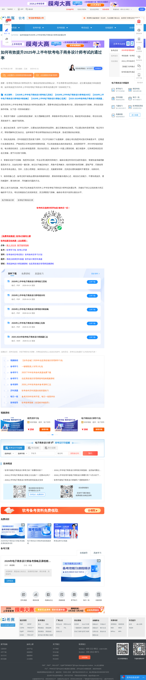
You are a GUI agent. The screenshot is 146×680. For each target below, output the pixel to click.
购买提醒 (4, 659)
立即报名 (10, 581)
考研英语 (121, 624)
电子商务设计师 (8, 200)
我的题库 (140, 82)
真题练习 (39, 273)
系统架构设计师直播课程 (17, 264)
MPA (119, 631)
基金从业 (103, 631)
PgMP (22, 631)
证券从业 (95, 631)
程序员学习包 (33, 418)
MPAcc (113, 631)
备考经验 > (15, 35)
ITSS (57, 628)
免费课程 (25, 273)
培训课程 (114, 61)
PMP (21, 624)
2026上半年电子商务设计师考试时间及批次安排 (24, 480)
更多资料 (94, 274)
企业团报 (139, 49)
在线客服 (84, 657)
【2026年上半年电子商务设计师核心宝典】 (48, 99)
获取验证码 (74, 453)
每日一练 (86, 596)
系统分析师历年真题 (15, 259)
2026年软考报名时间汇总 (131, 50)
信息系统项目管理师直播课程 (41, 264)
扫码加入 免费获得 (37, 494)
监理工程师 (85, 631)
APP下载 (139, 76)
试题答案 (98, 596)
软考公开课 (22, 250)
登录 (142, 9)
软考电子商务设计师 (25, 200)
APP (20, 9)
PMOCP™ (30, 628)
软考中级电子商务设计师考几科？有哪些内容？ (24, 470)
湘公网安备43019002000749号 (99, 672)
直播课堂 (30, 652)
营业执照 (56, 659)
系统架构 (48, 628)
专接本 (131, 628)
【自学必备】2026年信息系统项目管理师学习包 (42, 360)
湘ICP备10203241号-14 (80, 672)
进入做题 (135, 115)
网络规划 (41, 628)
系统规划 (41, 631)
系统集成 (48, 631)
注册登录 (4, 649)
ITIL (65, 628)
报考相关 (114, 56)
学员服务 (139, 40)
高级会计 (95, 628)
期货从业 (95, 635)
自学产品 (30, 649)
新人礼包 (139, 22)
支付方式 (4, 655)
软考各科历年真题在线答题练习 (35, 391)
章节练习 (74, 596)
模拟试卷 (36, 596)
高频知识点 (49, 596)
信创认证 (59, 631)
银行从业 (103, 628)
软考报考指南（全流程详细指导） (36, 403)
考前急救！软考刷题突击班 (132, 56)
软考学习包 (11, 250)
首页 (3, 9)
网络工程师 (49, 635)
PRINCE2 (30, 631)
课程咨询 (139, 31)
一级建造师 (78, 628)
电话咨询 (139, 58)
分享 (7, 40)
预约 (90, 453)
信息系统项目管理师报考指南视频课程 (38, 378)
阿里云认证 (67, 624)
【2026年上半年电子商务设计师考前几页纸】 (33, 95)
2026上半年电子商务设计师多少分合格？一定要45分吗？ (27, 475)
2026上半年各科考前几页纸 (132, 61)
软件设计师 (41, 635)
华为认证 (59, 624)
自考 (130, 624)
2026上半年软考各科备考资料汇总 (36, 384)
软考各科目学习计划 (33, 254)
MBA (112, 628)
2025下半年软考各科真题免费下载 (36, 372)
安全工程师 (78, 631)
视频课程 (30, 655)
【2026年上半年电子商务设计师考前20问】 (72, 95)
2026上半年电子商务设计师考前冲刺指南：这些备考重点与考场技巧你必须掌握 (86, 470)
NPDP (29, 624)
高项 (47, 624)
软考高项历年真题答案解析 (132, 72)
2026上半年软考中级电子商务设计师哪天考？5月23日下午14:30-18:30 (82, 475)
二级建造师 (85, 628)
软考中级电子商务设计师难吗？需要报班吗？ (72, 480)
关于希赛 (56, 649)
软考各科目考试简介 (15, 254)
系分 (39, 624)
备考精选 (7, 22)
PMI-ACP (30, 635)
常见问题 (56, 652)
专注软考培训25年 (36, 18)
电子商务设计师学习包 (91, 418)
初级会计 (95, 624)
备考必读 (114, 50)
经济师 (76, 624)
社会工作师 (85, 624)
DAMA (22, 635)
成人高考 (139, 624)
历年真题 (23, 596)
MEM (120, 628)
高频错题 (62, 596)
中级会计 (103, 624)
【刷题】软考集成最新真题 (132, 66)
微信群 (29, 9)
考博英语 (113, 624)
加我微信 (98, 68)
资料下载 (12, 273)
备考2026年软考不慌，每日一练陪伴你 (38, 397)
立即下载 (92, 282)
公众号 (139, 67)
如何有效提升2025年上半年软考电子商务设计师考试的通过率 (43, 35)
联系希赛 (56, 655)
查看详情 (45, 429)
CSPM (22, 628)
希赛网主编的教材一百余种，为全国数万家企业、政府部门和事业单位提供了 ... (114, 18)
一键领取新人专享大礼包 (32, 366)
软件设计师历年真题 (33, 259)
